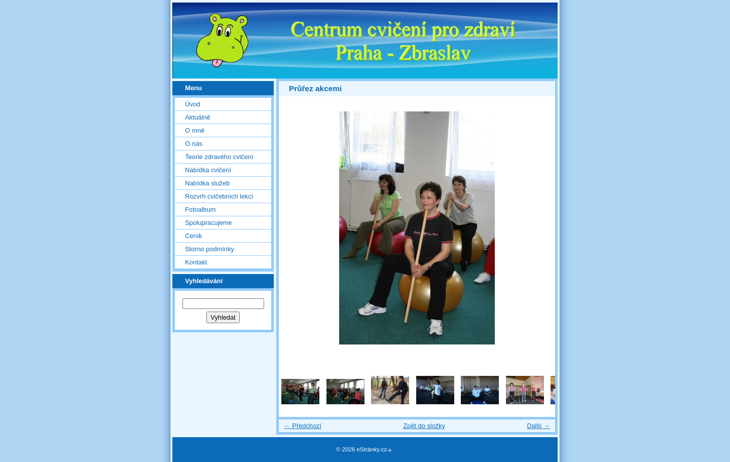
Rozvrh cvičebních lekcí (219, 196)
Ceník (193, 236)
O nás (193, 143)
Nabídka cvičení (208, 170)
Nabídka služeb (207, 183)
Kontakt (196, 262)
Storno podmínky (209, 249)
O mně (194, 130)
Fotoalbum (200, 209)
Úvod (192, 104)
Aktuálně (197, 117)
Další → (538, 426)
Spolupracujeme (208, 222)
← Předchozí (302, 426)
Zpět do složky (424, 426)
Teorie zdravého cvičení (219, 157)
